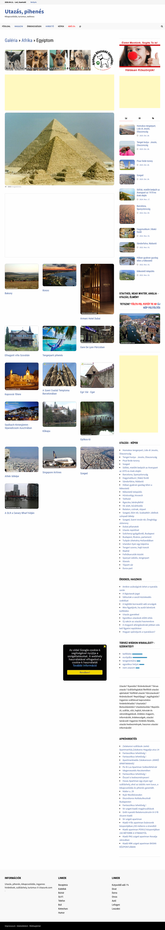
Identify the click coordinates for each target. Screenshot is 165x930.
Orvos (114, 896)
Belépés (34, 2)
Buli (60, 904)
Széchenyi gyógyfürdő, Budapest (138, 533)
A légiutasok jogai (131, 593)
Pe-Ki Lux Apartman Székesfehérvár (140, 766)
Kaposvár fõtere (13, 394)
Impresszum (10, 926)
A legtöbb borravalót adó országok (139, 604)
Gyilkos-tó (85, 439)
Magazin (19, 26)
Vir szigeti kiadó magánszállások (138, 808)
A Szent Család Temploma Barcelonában (56, 392)
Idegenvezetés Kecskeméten (136, 770)
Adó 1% (71, 26)
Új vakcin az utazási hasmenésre (138, 621)
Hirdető (50, 26)
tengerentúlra (131, 660)
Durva (114, 892)
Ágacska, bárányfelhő (133, 502)
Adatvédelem (22, 926)
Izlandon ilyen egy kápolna (136, 543)
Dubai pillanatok (131, 526)
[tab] (126, 118)
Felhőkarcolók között (133, 554)
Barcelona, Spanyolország (143, 207)
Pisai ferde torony (145, 161)
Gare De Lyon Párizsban (92, 347)
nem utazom (131, 667)
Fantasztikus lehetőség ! (134, 753)
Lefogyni (116, 904)
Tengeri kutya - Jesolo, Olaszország (147, 144)
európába (135, 657)
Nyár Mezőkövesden (132, 794)
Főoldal (6, 26)
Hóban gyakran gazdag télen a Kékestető (147, 259)
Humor (61, 912)
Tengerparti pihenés (53, 355)
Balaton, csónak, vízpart (134, 509)
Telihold (127, 498)
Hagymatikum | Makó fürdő (136, 477)
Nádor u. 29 (128, 791)
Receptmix (63, 885)
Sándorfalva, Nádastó (147, 243)
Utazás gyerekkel (131, 614)
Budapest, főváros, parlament (137, 536)
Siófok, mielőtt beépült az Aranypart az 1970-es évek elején (148, 192)
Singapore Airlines (52, 472)
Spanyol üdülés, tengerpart (136, 557)
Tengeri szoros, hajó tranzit (136, 547)
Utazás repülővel (131, 530)
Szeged (84, 473)
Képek (61, 26)
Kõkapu (46, 431)
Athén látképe (12, 476)
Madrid (126, 550)
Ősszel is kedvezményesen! (136, 777)
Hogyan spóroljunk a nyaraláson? (139, 631)
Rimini (46, 290)
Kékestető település (145, 271)
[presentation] (126, 118)
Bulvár (61, 892)
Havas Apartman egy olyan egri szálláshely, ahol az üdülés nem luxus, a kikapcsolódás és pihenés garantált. (138, 784)
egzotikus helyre (133, 664)
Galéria (11, 40)
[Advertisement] (59, 92)
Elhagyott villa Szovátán (17, 355)
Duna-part (128, 568)
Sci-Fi (60, 896)
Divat (114, 889)
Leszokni (116, 908)
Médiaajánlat (35, 926)
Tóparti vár (128, 564)
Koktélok (62, 889)
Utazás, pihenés (24, 11)
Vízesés (126, 561)
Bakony (8, 293)
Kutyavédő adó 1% (120, 885)
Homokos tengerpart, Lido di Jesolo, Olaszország (146, 129)
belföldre (133, 653)
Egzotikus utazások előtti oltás (137, 617)
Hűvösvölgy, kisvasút (133, 495)
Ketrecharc (63, 908)
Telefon (61, 900)
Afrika (27, 40)
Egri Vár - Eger (87, 392)
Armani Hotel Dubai (90, 318)
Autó (114, 900)
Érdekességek (34, 26)
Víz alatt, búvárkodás (133, 505)
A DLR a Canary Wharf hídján (19, 513)
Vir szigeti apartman (132, 819)
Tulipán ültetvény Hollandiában (138, 540)
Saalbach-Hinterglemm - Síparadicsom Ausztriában (18, 426)
